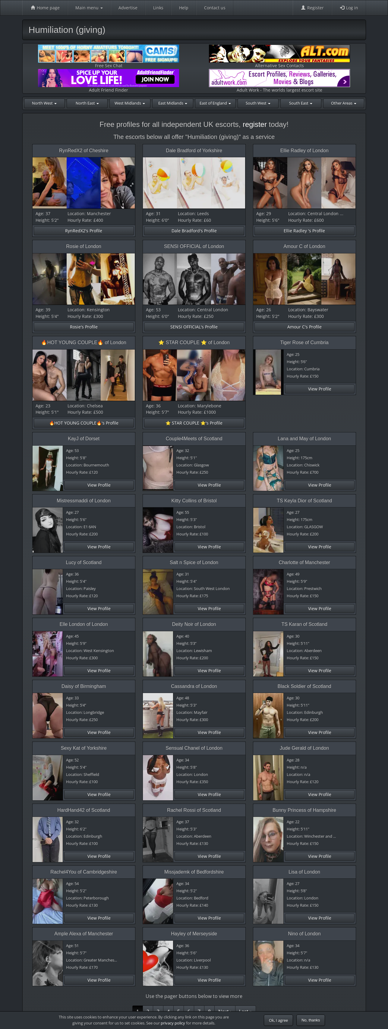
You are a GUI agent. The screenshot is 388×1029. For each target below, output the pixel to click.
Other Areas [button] (343, 103)
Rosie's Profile (84, 327)
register (255, 124)
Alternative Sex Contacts (279, 56)
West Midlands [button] (130, 103)
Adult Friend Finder (108, 81)
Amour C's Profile (304, 327)
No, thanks (310, 1020)
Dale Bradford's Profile (194, 231)
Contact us (215, 8)
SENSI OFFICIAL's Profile (194, 327)
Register (312, 8)
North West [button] (44, 103)
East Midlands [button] (172, 103)
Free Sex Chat (108, 56)
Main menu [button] (89, 8)
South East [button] (300, 103)
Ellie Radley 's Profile (304, 231)
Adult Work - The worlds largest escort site (279, 81)
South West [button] (258, 103)
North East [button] (87, 103)
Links (158, 8)
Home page (45, 8)
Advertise (127, 8)
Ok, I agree (278, 1020)
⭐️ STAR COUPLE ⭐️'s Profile (194, 423)
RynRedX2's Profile (83, 231)
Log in (348, 8)
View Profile (319, 389)
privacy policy (173, 1023)
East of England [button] (215, 103)
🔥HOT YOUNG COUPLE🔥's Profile (83, 423)
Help (183, 8)
